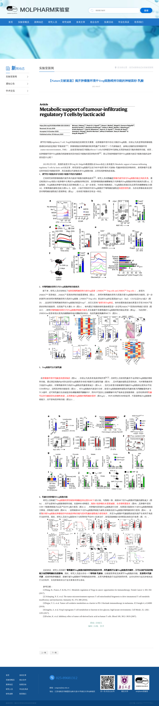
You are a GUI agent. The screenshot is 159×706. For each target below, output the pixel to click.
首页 (10, 22)
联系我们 (138, 22)
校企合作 (94, 22)
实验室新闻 (148, 67)
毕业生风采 (123, 22)
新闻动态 (38, 22)
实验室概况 (23, 22)
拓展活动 (108, 22)
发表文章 (80, 22)
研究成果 (66, 22)
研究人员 (52, 22)
